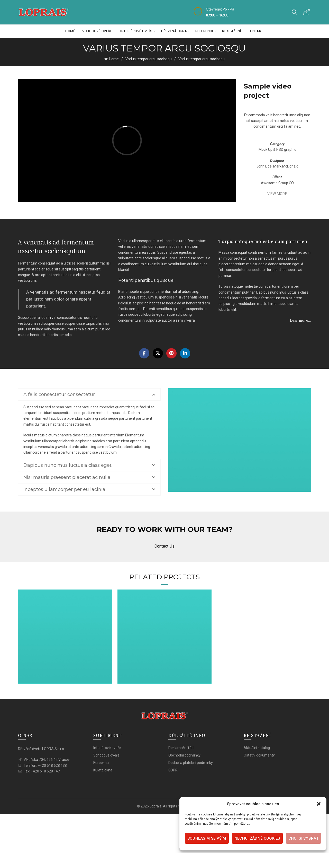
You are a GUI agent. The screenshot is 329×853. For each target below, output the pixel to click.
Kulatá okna (102, 770)
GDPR (173, 770)
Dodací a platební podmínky (190, 762)
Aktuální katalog (257, 747)
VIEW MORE (277, 194)
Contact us (164, 545)
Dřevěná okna (174, 31)
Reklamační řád (181, 747)
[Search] (294, 12)
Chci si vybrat (303, 838)
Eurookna (101, 762)
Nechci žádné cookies (257, 838)
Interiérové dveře (136, 31)
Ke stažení (231, 31)
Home (114, 59)
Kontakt (255, 31)
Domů (70, 31)
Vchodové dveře (97, 31)
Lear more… (300, 320)
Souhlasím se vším (206, 838)
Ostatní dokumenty (259, 755)
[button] (318, 803)
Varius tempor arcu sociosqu (148, 59)
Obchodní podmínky (184, 755)
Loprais (155, 806)
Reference (204, 31)
